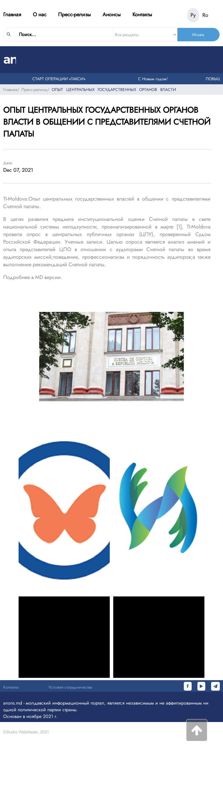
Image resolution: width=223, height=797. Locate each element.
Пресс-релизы (74, 14)
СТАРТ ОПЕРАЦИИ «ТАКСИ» (59, 79)
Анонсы (111, 14)
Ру (193, 15)
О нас (39, 14)
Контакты (142, 14)
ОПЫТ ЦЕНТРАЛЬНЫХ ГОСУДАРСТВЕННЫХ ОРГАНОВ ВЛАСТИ (114, 89)
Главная (12, 14)
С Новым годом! (153, 79)
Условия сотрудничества (70, 687)
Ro (205, 15)
